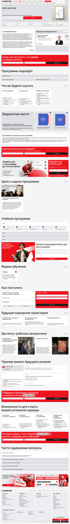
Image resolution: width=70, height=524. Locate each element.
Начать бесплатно (47, 1)
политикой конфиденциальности (59, 175)
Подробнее (50, 521)
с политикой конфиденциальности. (22, 20)
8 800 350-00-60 (41, 512)
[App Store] (56, 522)
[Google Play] (65, 522)
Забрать (8, 485)
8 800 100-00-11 (30, 513)
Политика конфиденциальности (48, 520)
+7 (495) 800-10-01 (30, 514)
